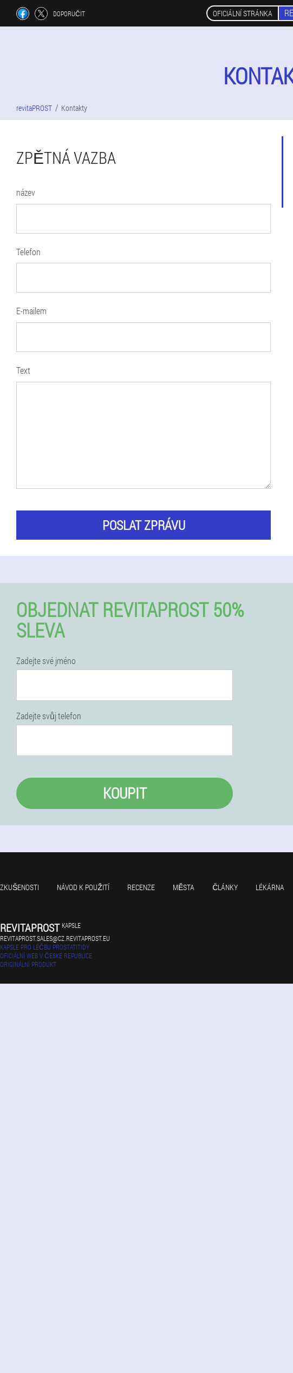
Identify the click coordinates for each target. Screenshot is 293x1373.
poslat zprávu (143, 525)
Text (23, 370)
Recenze (141, 887)
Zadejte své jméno (46, 660)
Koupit (125, 793)
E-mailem (31, 310)
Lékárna (270, 887)
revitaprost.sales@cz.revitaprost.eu (55, 938)
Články (225, 887)
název (25, 192)
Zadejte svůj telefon (48, 716)
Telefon (28, 251)
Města (183, 887)
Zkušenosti (19, 887)
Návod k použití (83, 887)
